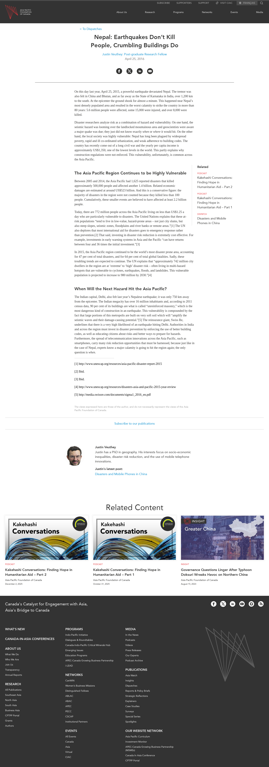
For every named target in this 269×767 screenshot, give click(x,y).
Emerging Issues (74, 650)
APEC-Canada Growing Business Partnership (89, 660)
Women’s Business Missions (80, 685)
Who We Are (12, 659)
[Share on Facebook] (119, 71)
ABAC (68, 701)
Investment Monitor (136, 741)
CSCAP (69, 716)
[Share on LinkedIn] (140, 71)
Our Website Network (144, 731)
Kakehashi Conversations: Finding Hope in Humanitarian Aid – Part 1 (214, 202)
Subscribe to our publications (134, 423)
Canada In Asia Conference (140, 755)
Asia (67, 746)
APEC (68, 706)
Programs (178, 12)
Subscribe (163, 3)
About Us (121, 12)
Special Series (132, 716)
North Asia (11, 700)
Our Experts (132, 655)
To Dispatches (92, 29)
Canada (69, 741)
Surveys (129, 711)
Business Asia (12, 710)
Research (150, 12)
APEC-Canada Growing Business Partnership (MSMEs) (149, 748)
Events (234, 12)
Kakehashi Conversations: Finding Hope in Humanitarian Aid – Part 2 (214, 182)
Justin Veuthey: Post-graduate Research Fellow (134, 54)
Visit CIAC (224, 3)
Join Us (9, 664)
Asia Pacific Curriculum (137, 736)
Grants (8, 720)
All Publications (13, 689)
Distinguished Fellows (77, 690)
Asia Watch (131, 675)
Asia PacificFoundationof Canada (26, 12)
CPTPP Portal (12, 715)
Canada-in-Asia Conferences (29, 639)
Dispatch (202, 214)
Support (203, 3)
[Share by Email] (150, 71)
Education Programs (76, 655)
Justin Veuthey (105, 447)
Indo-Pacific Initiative (76, 634)
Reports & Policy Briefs (137, 690)
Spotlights (130, 721)
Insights (129, 680)
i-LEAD (69, 665)
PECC (68, 711)
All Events (70, 736)
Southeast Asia (13, 695)
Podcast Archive (134, 660)
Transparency (12, 669)
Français (249, 3)
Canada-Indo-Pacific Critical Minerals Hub (87, 645)
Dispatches (131, 685)
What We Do (12, 654)
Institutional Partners (76, 721)
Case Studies (132, 706)
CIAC (68, 757)
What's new (15, 629)
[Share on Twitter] (129, 71)
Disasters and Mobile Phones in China (121, 474)
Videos (129, 645)
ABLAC (69, 696)
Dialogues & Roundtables (79, 640)
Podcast (202, 173)
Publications (136, 670)
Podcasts (130, 640)
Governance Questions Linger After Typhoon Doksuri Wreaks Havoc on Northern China (216, 572)
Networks (207, 12)
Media (259, 12)
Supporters (184, 3)
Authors (9, 725)
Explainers (130, 701)
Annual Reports (13, 675)
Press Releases (133, 650)
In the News (131, 634)
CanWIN (69, 680)
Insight (185, 564)
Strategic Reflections (136, 696)
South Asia (11, 705)
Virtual (68, 752)
